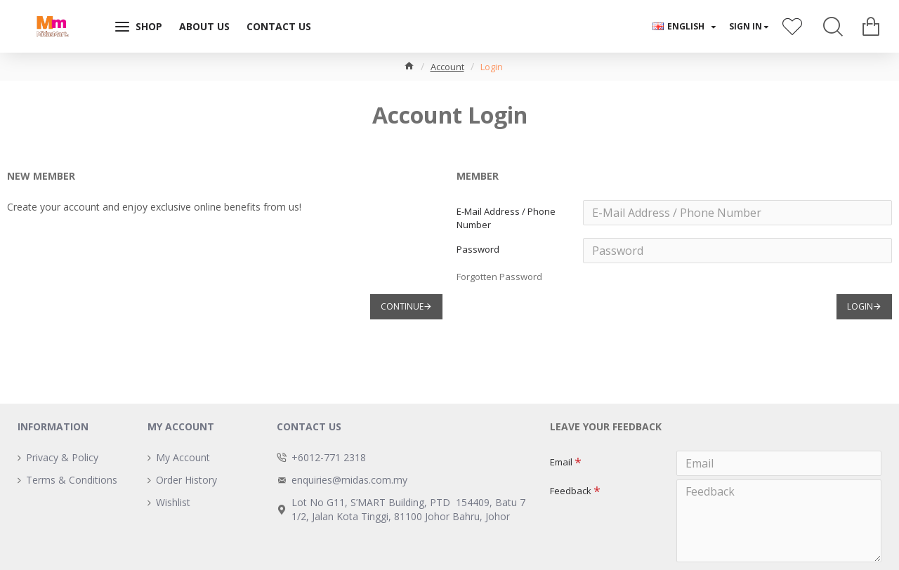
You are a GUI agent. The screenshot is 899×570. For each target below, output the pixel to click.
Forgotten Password (499, 281)
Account (447, 66)
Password (478, 254)
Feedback (570, 495)
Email (561, 461)
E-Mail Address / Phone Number (506, 218)
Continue (402, 316)
